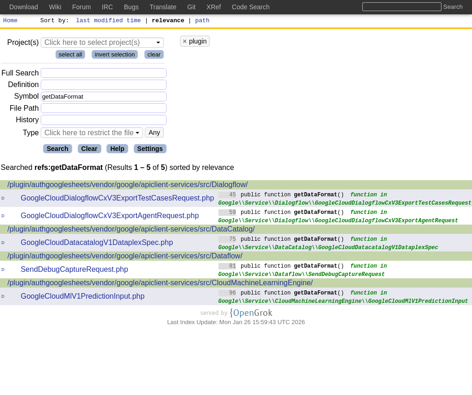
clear (154, 55)
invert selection (115, 55)
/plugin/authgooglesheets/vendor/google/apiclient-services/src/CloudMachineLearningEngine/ (160, 284)
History (27, 121)
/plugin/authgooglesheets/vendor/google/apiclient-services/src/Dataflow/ (124, 257)
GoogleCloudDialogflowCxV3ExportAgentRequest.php (110, 217)
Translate (162, 7)
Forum (81, 7)
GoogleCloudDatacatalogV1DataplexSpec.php (97, 244)
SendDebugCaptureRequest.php (74, 271)
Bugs (131, 7)
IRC (107, 7)
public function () (281, 196)
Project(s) (22, 44)
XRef (213, 7)
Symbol (26, 98)
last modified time (108, 21)
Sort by (53, 21)
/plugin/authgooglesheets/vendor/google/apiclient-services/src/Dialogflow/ (127, 186)
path (202, 21)
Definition (23, 86)
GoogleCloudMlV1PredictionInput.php (83, 297)
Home (10, 21)
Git (191, 7)
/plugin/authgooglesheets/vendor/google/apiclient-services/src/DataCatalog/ (131, 230)
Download (23, 7)
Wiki (55, 7)
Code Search (251, 7)
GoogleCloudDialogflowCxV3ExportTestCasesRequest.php (117, 199)
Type (31, 134)
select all (70, 55)
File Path (24, 109)
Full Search (20, 74)
